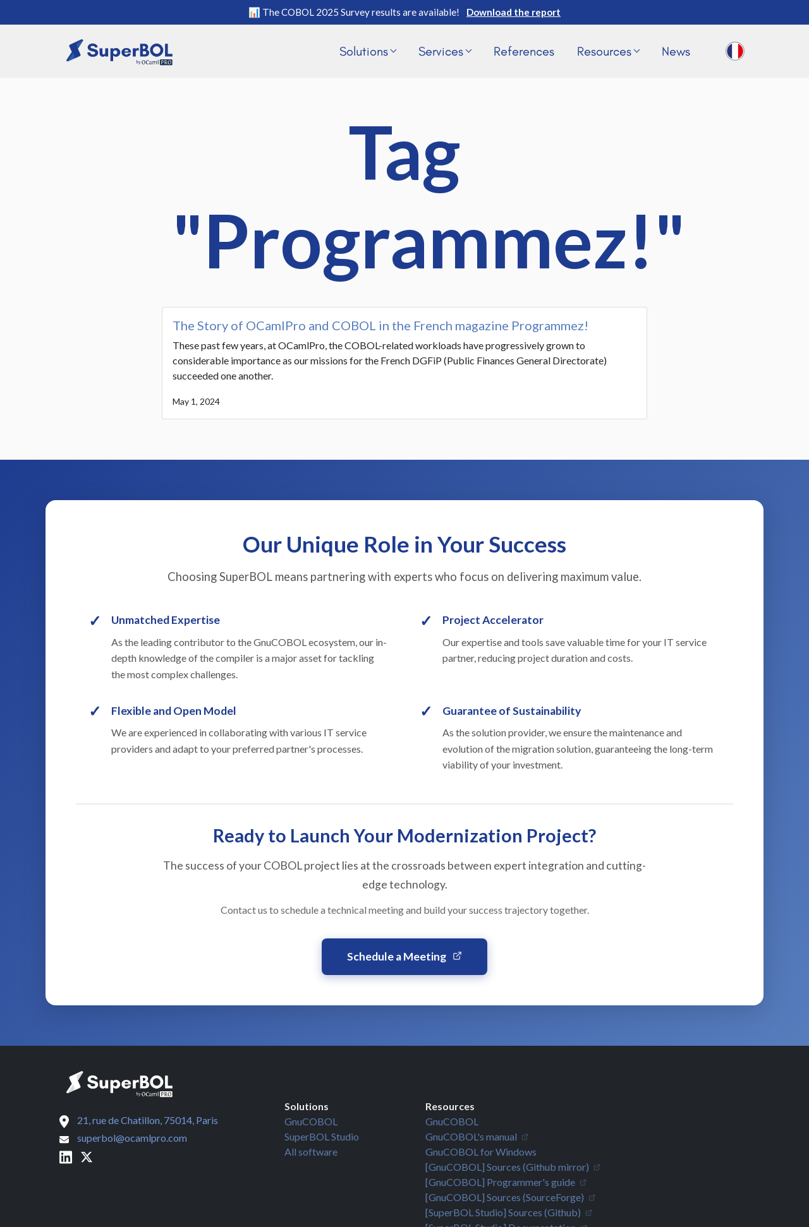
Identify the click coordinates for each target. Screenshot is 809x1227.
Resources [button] (608, 51)
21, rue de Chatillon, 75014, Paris (147, 1120)
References (524, 51)
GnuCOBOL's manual (476, 1136)
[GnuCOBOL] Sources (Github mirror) (512, 1167)
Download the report (513, 12)
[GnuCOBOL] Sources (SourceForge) (510, 1197)
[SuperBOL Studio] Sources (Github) (508, 1212)
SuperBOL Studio (321, 1136)
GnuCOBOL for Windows (481, 1152)
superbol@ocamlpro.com (132, 1138)
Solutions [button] (367, 51)
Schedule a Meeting (404, 956)
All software (311, 1152)
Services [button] (444, 51)
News (676, 51)
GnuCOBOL (311, 1121)
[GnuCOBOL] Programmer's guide (506, 1182)
